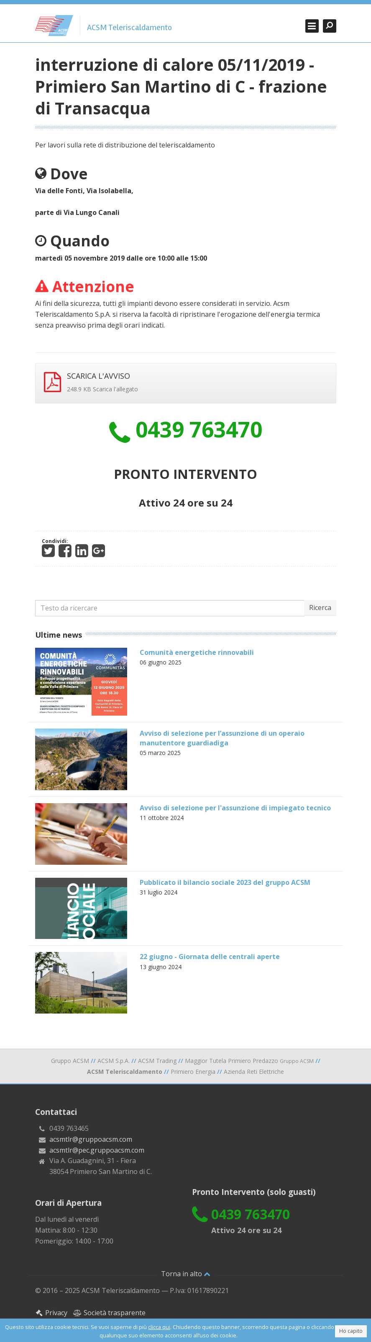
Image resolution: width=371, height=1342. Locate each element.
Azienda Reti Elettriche (254, 1072)
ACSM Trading (157, 1061)
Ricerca (320, 607)
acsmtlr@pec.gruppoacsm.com (96, 1150)
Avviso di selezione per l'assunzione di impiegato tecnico (235, 807)
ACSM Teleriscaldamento (129, 27)
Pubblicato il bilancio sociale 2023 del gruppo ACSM (225, 882)
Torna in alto (185, 1273)
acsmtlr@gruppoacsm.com (90, 1139)
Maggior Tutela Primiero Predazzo (249, 1061)
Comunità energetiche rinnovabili (197, 652)
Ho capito (351, 1330)
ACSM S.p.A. (113, 1061)
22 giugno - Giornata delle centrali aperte (210, 956)
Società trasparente (109, 1312)
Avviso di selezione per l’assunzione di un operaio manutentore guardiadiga (222, 738)
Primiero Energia (193, 1072)
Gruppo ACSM (70, 1061)
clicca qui (159, 1327)
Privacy (51, 1312)
